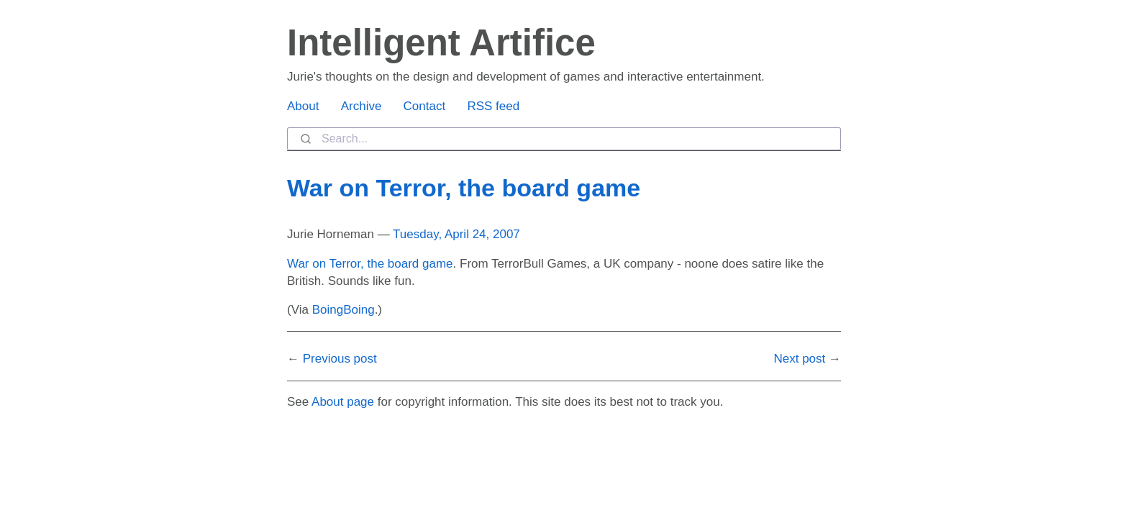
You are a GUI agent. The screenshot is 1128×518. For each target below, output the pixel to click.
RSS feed (493, 106)
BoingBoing (343, 310)
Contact (425, 106)
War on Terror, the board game (463, 187)
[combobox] (564, 138)
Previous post (340, 358)
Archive (361, 106)
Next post (799, 358)
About (303, 106)
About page (342, 402)
